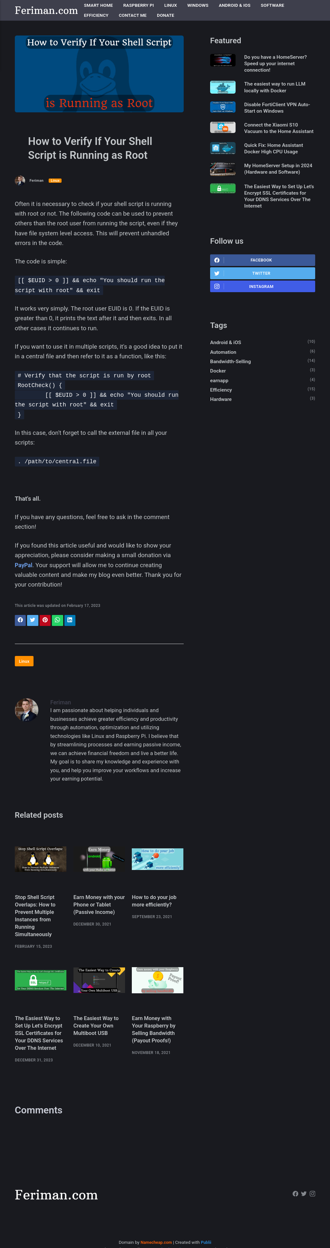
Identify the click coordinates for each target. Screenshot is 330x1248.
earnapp (220, 407)
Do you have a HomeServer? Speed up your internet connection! (280, 64)
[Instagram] (312, 1175)
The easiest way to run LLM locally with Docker (279, 89)
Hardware (221, 427)
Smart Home (98, 5)
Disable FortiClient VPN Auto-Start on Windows (275, 110)
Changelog (223, 1229)
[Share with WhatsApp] (61, 621)
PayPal (24, 565)
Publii (207, 1222)
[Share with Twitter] (34, 621)
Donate (165, 15)
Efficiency (96, 15)
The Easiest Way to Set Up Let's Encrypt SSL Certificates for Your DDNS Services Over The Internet (278, 216)
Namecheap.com (156, 1222)
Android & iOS (234, 5)
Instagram (244, 309)
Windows (198, 5)
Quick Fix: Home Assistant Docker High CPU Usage (278, 160)
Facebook (244, 281)
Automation (224, 377)
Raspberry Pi (138, 5)
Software (272, 5)
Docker (218, 397)
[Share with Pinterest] (47, 621)
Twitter (243, 296)
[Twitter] (303, 1175)
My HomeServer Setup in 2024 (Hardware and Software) (276, 185)
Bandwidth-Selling (232, 387)
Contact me (133, 15)
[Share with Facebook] (21, 621)
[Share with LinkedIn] (74, 621)
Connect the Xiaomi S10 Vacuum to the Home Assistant (275, 135)
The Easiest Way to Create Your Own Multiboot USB (97, 1034)
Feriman (37, 180)
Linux (170, 5)
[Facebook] (294, 1175)
